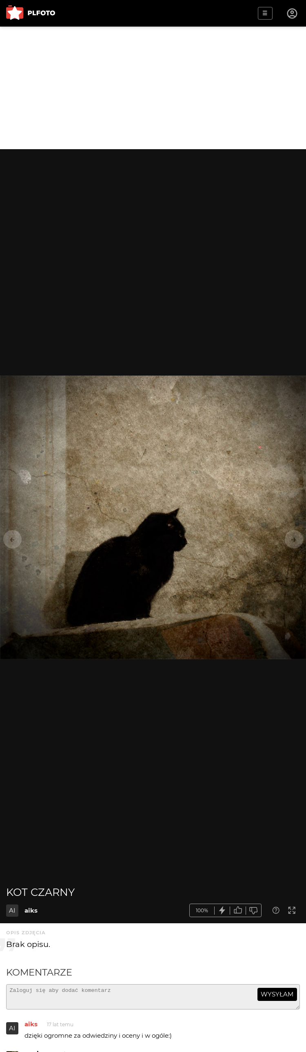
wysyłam (277, 994)
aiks (31, 910)
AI (12, 910)
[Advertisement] (153, 88)
